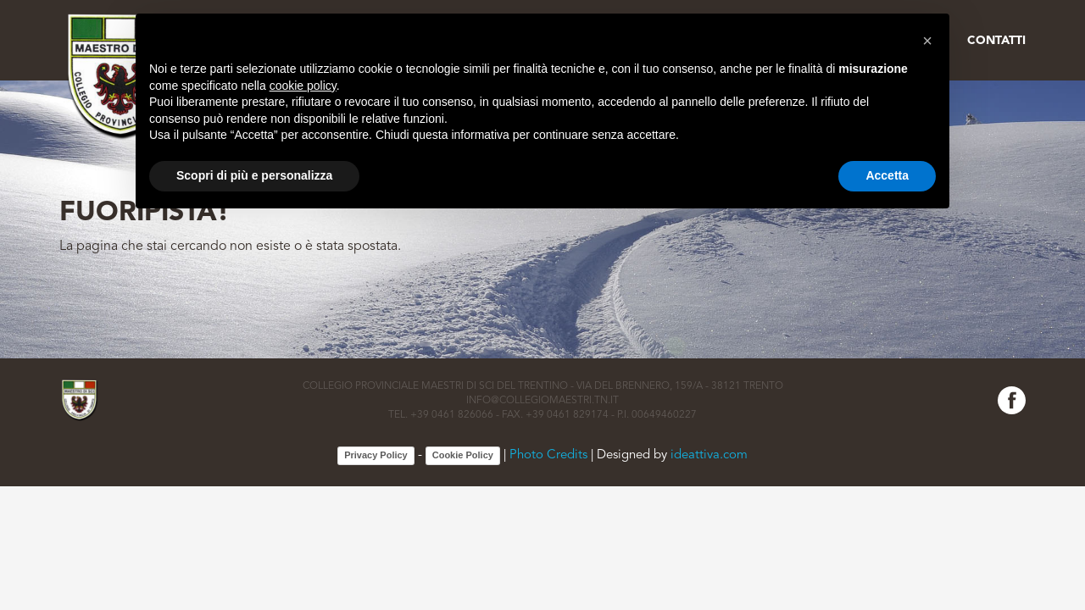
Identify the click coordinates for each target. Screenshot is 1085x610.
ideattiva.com (709, 455)
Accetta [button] (887, 175)
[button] (927, 40)
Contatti (996, 41)
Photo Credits (548, 455)
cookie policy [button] (303, 85)
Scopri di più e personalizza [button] (254, 175)
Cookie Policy (462, 455)
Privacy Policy (376, 455)
